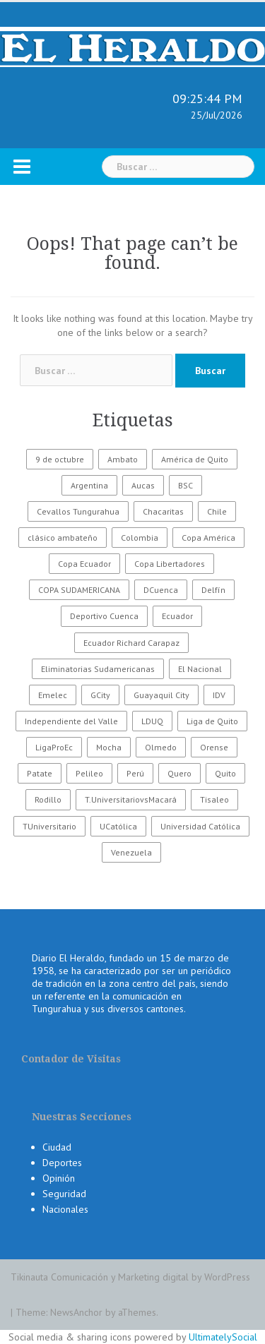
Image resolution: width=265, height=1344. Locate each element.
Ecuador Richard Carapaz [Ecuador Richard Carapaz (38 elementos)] (131, 642)
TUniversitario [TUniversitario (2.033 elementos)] (49, 826)
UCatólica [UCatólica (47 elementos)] (118, 826)
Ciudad (56, 1147)
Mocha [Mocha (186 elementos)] (109, 747)
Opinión (58, 1178)
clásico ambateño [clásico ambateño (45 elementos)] (63, 537)
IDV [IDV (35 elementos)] (219, 695)
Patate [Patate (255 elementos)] (39, 773)
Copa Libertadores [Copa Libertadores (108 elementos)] (169, 563)
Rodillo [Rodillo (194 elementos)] (48, 799)
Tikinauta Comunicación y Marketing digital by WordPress (130, 1277)
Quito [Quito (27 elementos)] (225, 773)
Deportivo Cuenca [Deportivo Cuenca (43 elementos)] (104, 616)
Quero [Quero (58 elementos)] (179, 773)
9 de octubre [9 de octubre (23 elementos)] (59, 459)
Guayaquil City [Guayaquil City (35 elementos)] (161, 695)
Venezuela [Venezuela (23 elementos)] (131, 852)
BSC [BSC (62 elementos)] (185, 485)
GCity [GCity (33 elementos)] (100, 695)
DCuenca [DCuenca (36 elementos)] (160, 589)
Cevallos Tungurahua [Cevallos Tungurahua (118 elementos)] (78, 511)
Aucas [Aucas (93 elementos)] (143, 485)
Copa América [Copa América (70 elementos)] (208, 537)
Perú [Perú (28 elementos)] (135, 773)
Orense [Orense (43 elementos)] (214, 747)
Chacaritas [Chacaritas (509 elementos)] (163, 511)
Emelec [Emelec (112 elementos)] (52, 695)
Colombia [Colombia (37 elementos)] (139, 537)
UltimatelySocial (223, 1337)
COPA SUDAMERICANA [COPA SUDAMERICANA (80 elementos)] (79, 589)
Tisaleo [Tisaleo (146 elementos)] (214, 799)
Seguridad (64, 1193)
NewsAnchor (76, 1312)
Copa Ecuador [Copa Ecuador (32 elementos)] (84, 563)
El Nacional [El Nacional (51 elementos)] (200, 669)
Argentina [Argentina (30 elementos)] (89, 485)
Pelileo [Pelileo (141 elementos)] (89, 773)
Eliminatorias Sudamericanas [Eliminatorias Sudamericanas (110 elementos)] (98, 669)
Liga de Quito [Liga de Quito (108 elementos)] (212, 721)
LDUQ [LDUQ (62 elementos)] (152, 721)
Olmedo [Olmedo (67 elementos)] (161, 747)
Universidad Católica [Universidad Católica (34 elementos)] (200, 826)
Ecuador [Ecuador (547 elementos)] (177, 616)
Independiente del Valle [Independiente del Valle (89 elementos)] (71, 721)
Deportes (62, 1162)
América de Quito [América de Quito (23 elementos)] (194, 459)
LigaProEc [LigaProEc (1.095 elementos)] (54, 747)
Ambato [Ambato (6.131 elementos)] (122, 459)
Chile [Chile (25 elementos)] (217, 511)
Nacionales (65, 1209)
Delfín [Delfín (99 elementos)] (213, 589)
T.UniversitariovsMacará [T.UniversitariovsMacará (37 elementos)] (131, 799)
